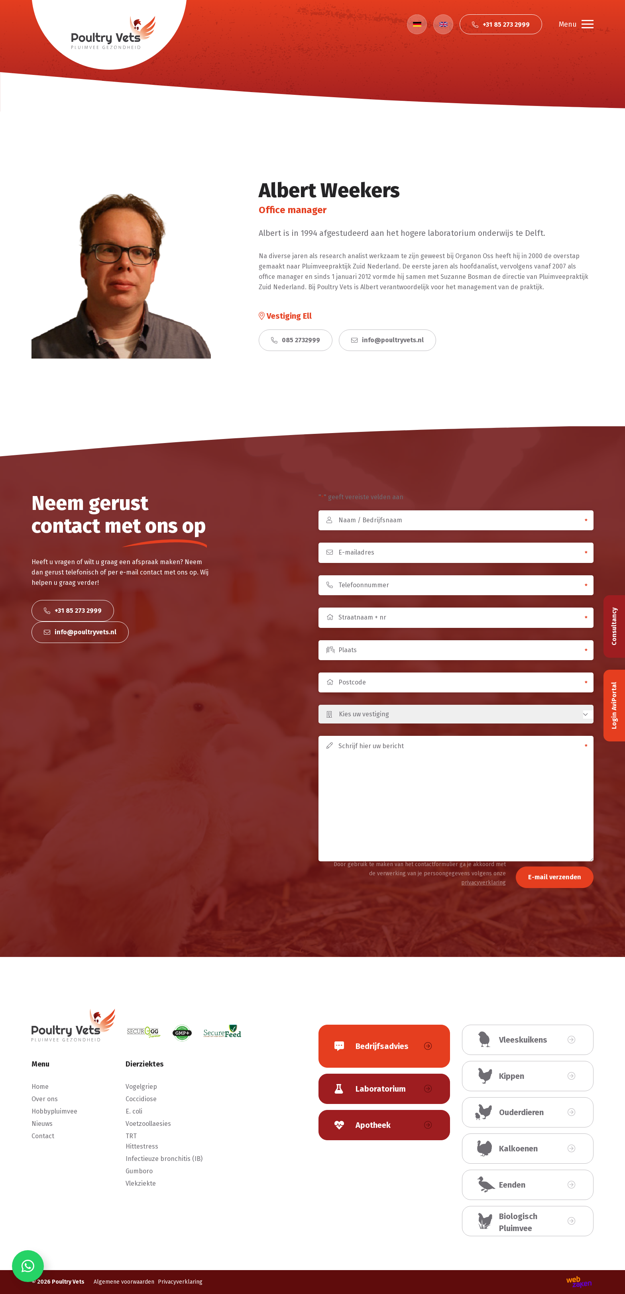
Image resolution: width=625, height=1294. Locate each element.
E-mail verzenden (554, 877)
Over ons (44, 1099)
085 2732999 (295, 340)
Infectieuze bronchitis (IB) (164, 1159)
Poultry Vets (68, 1281)
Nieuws (42, 1123)
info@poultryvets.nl (387, 340)
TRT (131, 1136)
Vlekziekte (141, 1183)
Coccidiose (141, 1099)
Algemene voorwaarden (124, 1281)
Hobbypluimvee (54, 1111)
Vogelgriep (141, 1086)
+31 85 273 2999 (73, 610)
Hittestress (142, 1146)
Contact (42, 1136)
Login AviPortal (614, 705)
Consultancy (614, 626)
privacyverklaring (483, 882)
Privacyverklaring (180, 1281)
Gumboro (139, 1171)
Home (40, 1086)
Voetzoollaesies (148, 1123)
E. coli (134, 1111)
